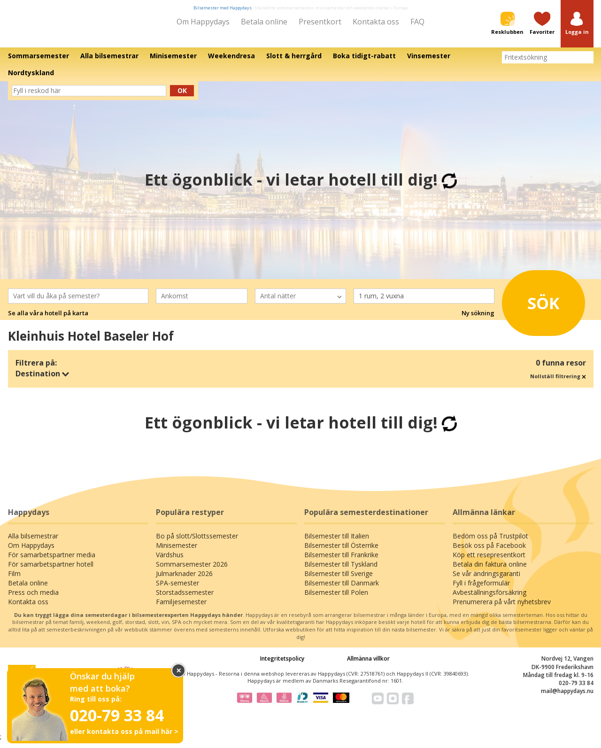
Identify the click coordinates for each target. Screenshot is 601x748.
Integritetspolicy (282, 665)
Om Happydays (203, 21)
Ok (182, 97)
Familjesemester (181, 608)
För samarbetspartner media (51, 561)
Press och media (33, 598)
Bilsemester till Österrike (341, 551)
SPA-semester (177, 589)
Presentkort (320, 21)
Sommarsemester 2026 (192, 570)
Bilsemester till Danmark (341, 589)
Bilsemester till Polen (336, 598)
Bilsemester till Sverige (338, 580)
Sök (535, 307)
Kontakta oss (376, 21)
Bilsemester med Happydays (222, 8)
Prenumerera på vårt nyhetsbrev (502, 608)
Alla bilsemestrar (33, 542)
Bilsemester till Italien (336, 542)
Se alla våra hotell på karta (48, 319)
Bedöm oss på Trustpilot (490, 542)
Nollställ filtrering (558, 382)
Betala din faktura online (490, 570)
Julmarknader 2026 (184, 580)
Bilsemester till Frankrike (341, 561)
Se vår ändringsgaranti (486, 580)
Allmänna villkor (368, 665)
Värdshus (170, 561)
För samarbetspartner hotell (50, 570)
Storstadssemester (185, 598)
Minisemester (176, 551)
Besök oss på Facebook (489, 551)
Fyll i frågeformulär (481, 589)
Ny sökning (478, 319)
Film (14, 580)
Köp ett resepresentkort (489, 561)
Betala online (264, 21)
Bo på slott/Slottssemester (197, 542)
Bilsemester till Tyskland (341, 570)
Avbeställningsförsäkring (489, 598)
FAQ (417, 21)
